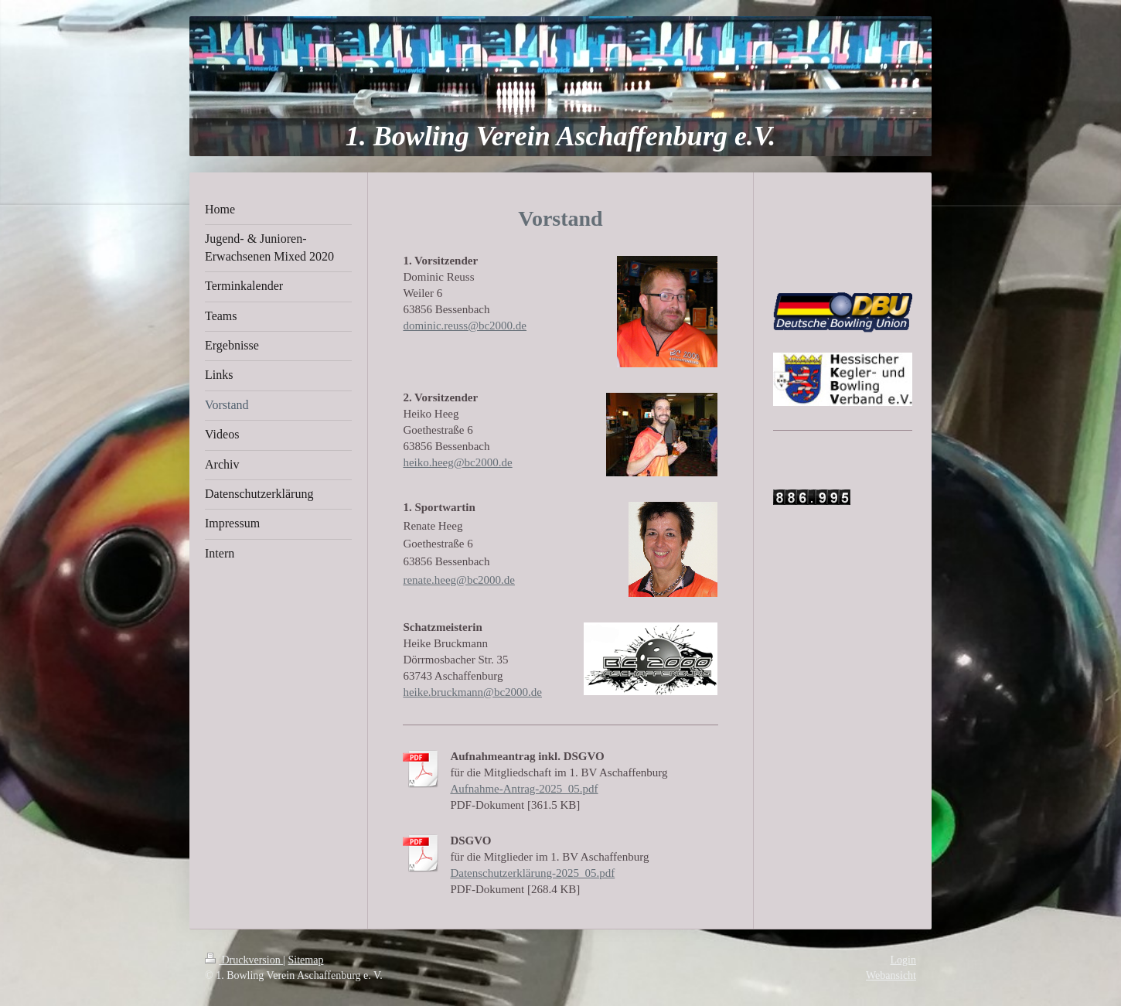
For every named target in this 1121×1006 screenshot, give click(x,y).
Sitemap (306, 960)
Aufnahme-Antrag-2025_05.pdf (524, 789)
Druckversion (244, 960)
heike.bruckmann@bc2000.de (472, 692)
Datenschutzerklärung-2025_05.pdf (532, 873)
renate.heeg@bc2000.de (459, 580)
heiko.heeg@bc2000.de (457, 462)
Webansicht (891, 975)
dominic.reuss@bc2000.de (464, 325)
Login (903, 960)
